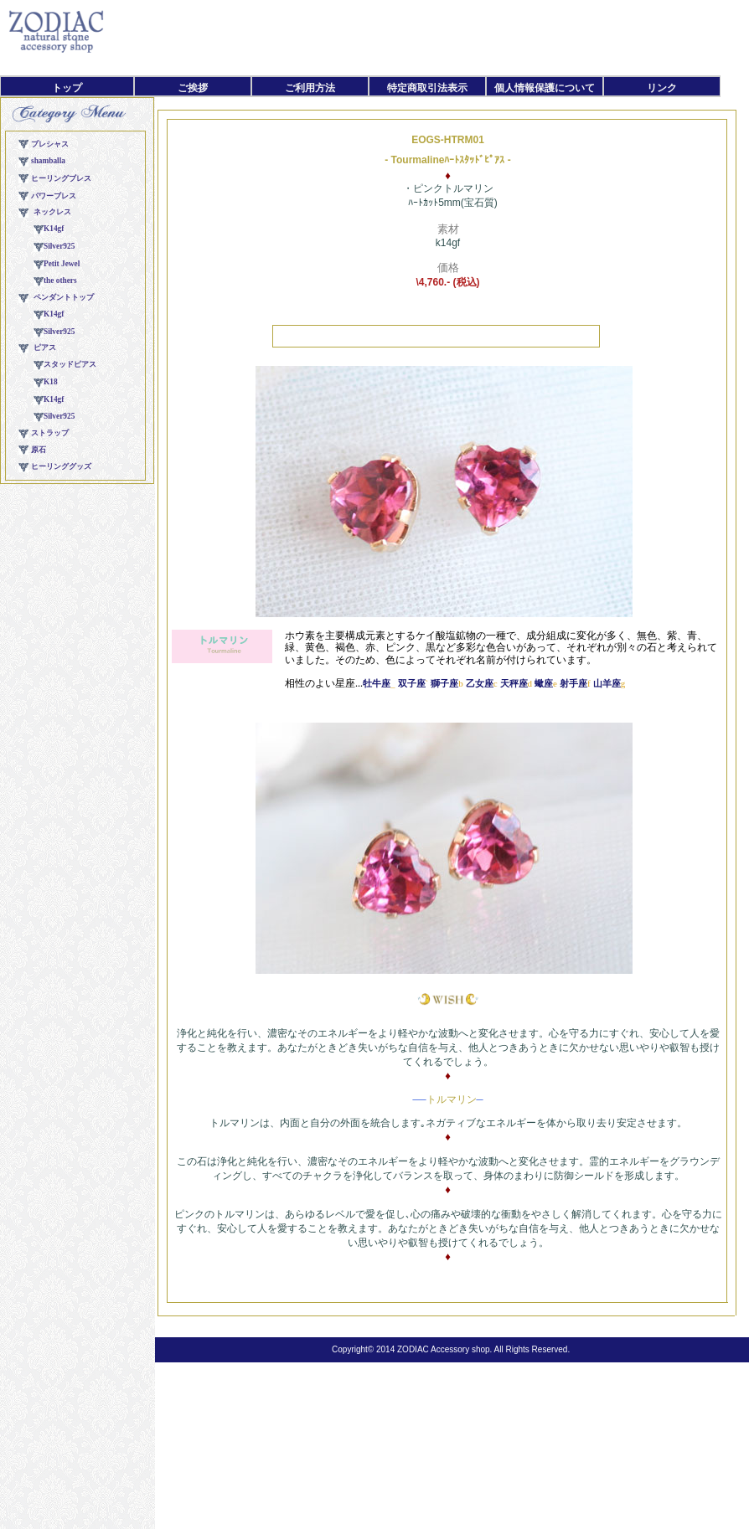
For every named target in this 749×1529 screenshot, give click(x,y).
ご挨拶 (193, 88)
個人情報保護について (544, 88)
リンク (662, 88)
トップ (67, 88)
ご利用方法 (310, 88)
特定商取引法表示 (427, 88)
